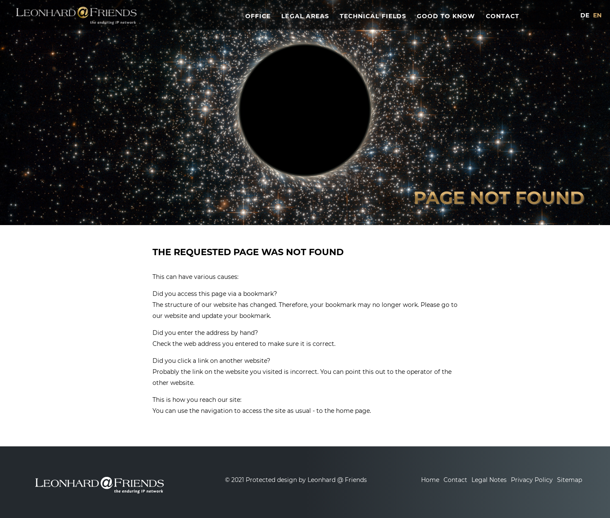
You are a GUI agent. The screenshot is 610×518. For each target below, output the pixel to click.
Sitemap (569, 480)
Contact (455, 480)
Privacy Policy (532, 480)
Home (430, 480)
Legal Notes (489, 480)
